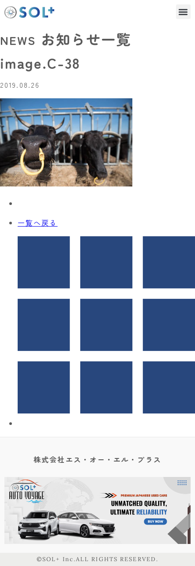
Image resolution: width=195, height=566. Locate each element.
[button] (183, 11)
